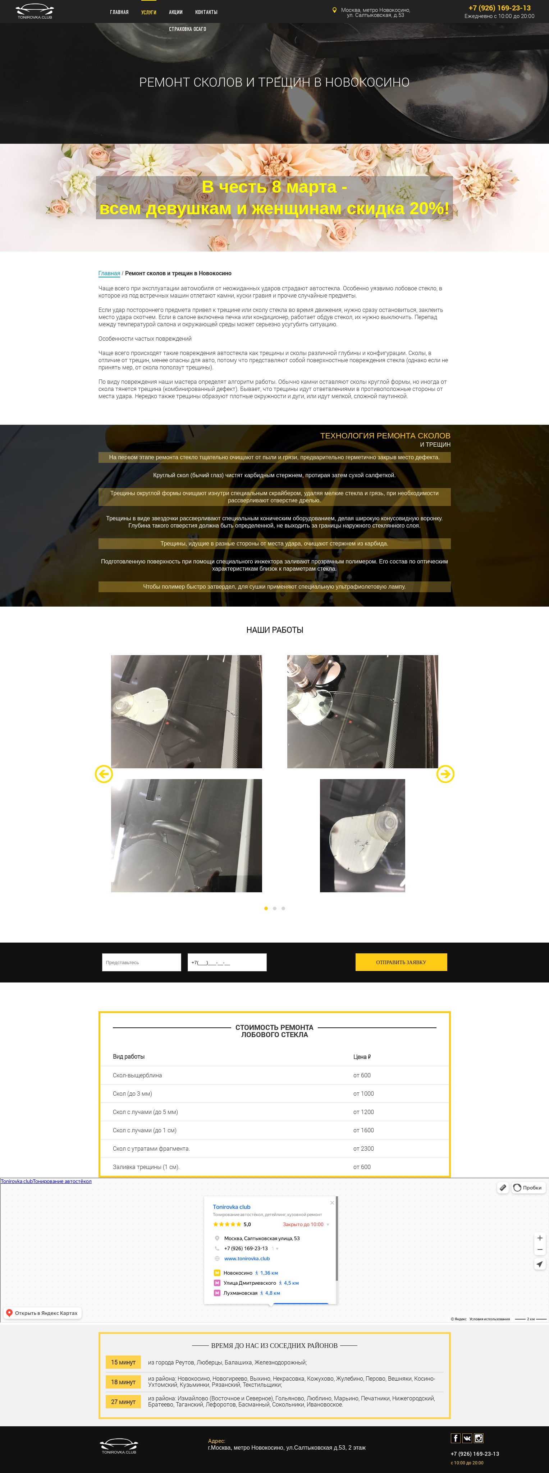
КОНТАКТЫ (206, 12)
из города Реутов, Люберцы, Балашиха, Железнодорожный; (227, 1361)
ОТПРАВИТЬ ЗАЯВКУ (401, 962)
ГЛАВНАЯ (119, 12)
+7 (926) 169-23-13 (500, 7)
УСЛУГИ (148, 13)
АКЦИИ (176, 12)
